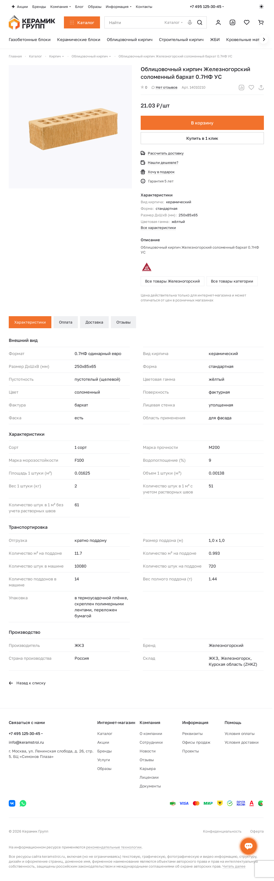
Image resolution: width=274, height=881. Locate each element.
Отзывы (123, 322)
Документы (150, 786)
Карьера (148, 768)
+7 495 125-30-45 (205, 6)
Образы (104, 768)
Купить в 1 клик (202, 138)
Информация (195, 722)
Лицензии (149, 777)
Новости (148, 751)
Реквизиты (192, 733)
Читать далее (234, 866)
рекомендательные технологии (114, 847)
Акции (103, 742)
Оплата (65, 322)
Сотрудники (151, 742)
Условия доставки (242, 742)
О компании (151, 733)
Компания (150, 722)
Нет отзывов (164, 87)
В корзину (202, 123)
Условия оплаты (240, 733)
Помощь (233, 722)
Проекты (190, 751)
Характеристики (30, 322)
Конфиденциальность (222, 831)
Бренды (104, 751)
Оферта (257, 831)
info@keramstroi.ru (26, 742)
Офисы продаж (196, 742)
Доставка (94, 322)
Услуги (103, 759)
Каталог (104, 733)
